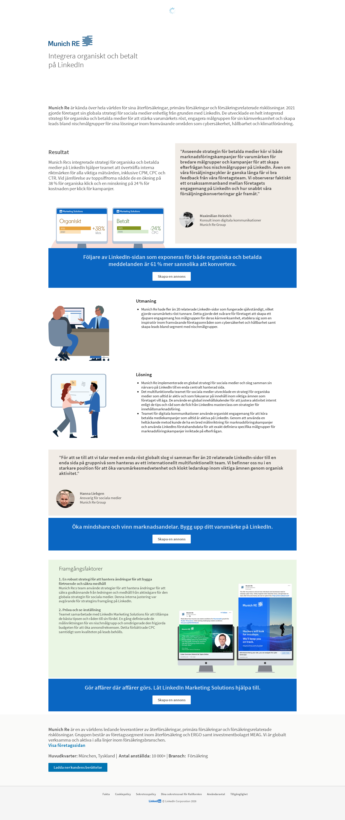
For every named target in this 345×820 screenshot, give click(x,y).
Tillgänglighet (239, 794)
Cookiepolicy (123, 794)
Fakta (106, 794)
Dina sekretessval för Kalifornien (181, 794)
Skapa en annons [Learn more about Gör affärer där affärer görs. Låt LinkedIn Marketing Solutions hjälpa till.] (171, 699)
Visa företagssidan (66, 745)
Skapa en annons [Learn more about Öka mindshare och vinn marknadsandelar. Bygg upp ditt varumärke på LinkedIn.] (171, 539)
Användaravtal (216, 794)
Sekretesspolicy (146, 794)
